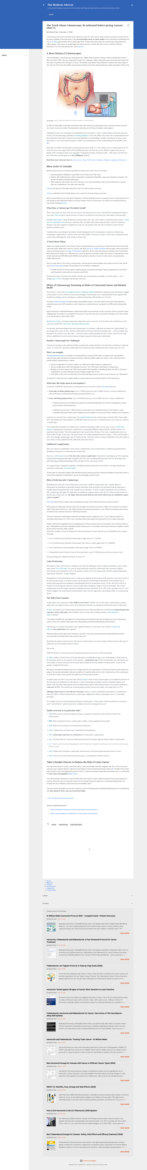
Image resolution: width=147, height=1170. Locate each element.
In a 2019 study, (61, 568)
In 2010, (49, 610)
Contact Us (50, 888)
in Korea (85, 679)
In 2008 (49, 657)
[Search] (132, 5)
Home (51, 14)
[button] (128, 25)
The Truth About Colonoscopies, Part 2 (61, 798)
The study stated (69, 468)
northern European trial (61, 302)
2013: (51, 744)
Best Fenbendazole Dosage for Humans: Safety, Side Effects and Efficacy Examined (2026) (85, 1134)
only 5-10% (56, 279)
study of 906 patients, (74, 251)
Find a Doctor (51, 886)
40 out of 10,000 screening (96, 249)
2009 (50, 721)
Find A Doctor (95, 14)
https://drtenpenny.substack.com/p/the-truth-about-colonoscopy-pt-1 (74, 809)
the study (105, 387)
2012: (51, 739)
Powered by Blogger (88, 1161)
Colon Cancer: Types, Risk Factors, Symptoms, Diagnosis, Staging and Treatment (99, 160)
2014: (51, 751)
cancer (54, 825)
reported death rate (86, 417)
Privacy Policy (51, 890)
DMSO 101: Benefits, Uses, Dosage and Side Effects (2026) (71, 1087)
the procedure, (57, 220)
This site (49, 188)
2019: (51, 756)
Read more (124, 933)
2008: (51, 714)
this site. (64, 203)
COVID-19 (81, 14)
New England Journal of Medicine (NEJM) (80, 292)
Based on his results (54, 321)
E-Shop (60, 14)
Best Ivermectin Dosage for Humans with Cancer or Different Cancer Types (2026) (81, 1063)
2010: (51, 730)
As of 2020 (53, 42)
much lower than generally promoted (76, 324)
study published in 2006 (56, 356)
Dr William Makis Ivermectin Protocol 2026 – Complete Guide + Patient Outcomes (81, 916)
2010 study (59, 456)
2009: (51, 726)
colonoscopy (63, 825)
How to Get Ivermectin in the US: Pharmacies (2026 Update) (72, 1111)
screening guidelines (81, 135)
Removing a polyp (57, 266)
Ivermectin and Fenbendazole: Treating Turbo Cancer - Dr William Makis (77, 1039)
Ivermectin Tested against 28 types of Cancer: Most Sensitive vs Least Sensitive (80, 989)
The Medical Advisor (60, 4)
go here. (81, 47)
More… (107, 14)
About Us (71, 14)
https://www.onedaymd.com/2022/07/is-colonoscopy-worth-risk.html (74, 813)
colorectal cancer (76, 825)
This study (50, 502)
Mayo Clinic (73, 774)
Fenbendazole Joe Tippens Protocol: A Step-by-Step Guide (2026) (74, 966)
